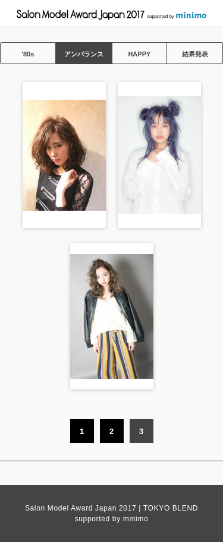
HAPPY (139, 54)
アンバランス (83, 54)
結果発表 (195, 54)
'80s (27, 54)
